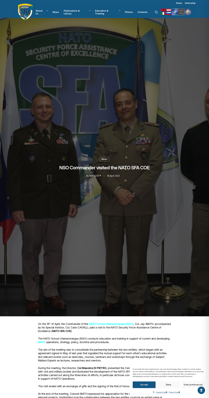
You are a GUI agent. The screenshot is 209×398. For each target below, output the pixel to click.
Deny (168, 384)
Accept (144, 384)
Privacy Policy (174, 392)
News (104, 159)
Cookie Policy (161, 392)
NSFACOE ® (95, 176)
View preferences (193, 384)
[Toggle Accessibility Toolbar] (201, 390)
